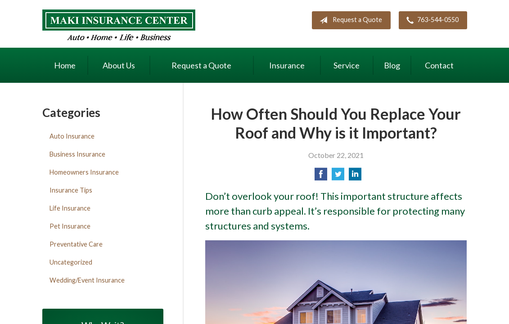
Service (346, 65)
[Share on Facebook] (321, 176)
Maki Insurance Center (118, 24)
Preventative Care (76, 244)
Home (65, 65)
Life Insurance (70, 208)
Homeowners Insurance (84, 172)
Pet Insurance (70, 226)
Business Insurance (77, 154)
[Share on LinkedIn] (355, 176)
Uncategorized (71, 262)
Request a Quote (349, 20)
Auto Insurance (72, 136)
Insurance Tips (71, 190)
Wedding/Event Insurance (87, 280)
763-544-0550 (431, 20)
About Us (119, 65)
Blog (392, 65)
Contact (439, 65)
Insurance (287, 65)
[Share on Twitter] (338, 176)
